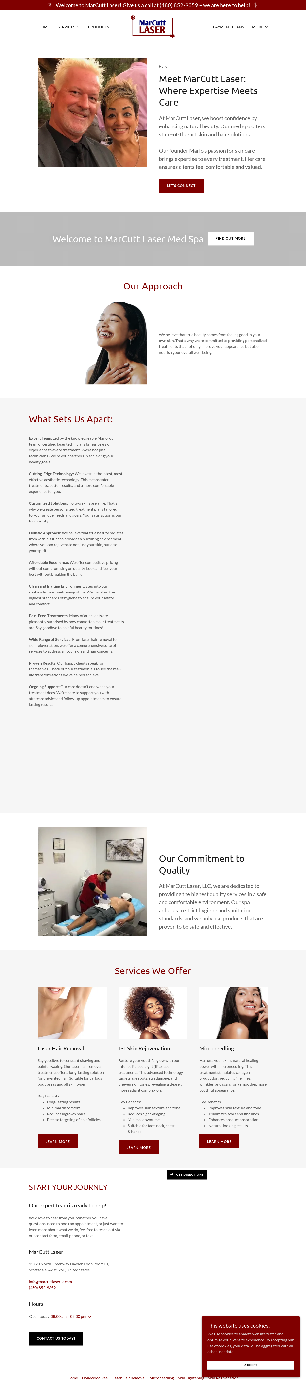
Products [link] (98, 26)
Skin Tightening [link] (191, 1377)
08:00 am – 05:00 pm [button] (68, 1316)
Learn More (58, 1141)
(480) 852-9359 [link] (42, 1287)
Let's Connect (181, 185)
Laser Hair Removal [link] (129, 1377)
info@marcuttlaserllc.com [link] (50, 1281)
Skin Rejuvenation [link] (223, 1377)
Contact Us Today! (56, 1338)
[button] (69, 27)
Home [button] (73, 1377)
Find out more (231, 238)
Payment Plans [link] (228, 26)
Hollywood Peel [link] (95, 1377)
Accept (250, 1365)
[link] (153, 26)
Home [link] (44, 26)
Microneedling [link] (161, 1377)
